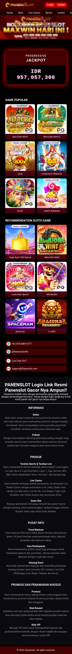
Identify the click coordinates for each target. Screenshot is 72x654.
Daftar (61, 4)
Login (50, 4)
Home (10, 12)
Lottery (61, 12)
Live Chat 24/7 (19, 362)
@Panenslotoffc (20, 353)
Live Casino (34, 12)
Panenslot (9, 395)
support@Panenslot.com (24, 370)
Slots (20, 12)
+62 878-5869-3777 (22, 345)
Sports (49, 12)
